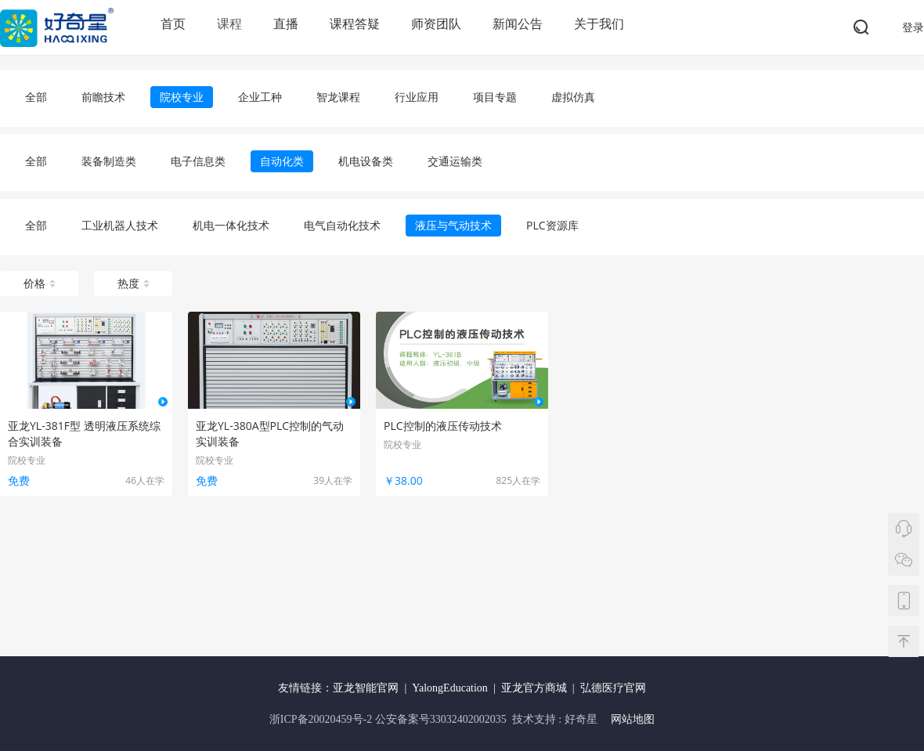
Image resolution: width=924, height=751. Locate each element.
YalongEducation (450, 688)
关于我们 (599, 23)
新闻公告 (518, 23)
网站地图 (633, 719)
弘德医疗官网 (613, 688)
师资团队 (436, 23)
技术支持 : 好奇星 (554, 719)
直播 (285, 23)
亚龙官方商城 (534, 688)
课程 (229, 23)
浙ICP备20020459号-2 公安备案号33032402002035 (389, 719)
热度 (133, 283)
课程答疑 (355, 23)
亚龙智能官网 (366, 688)
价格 (39, 283)
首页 (173, 23)
